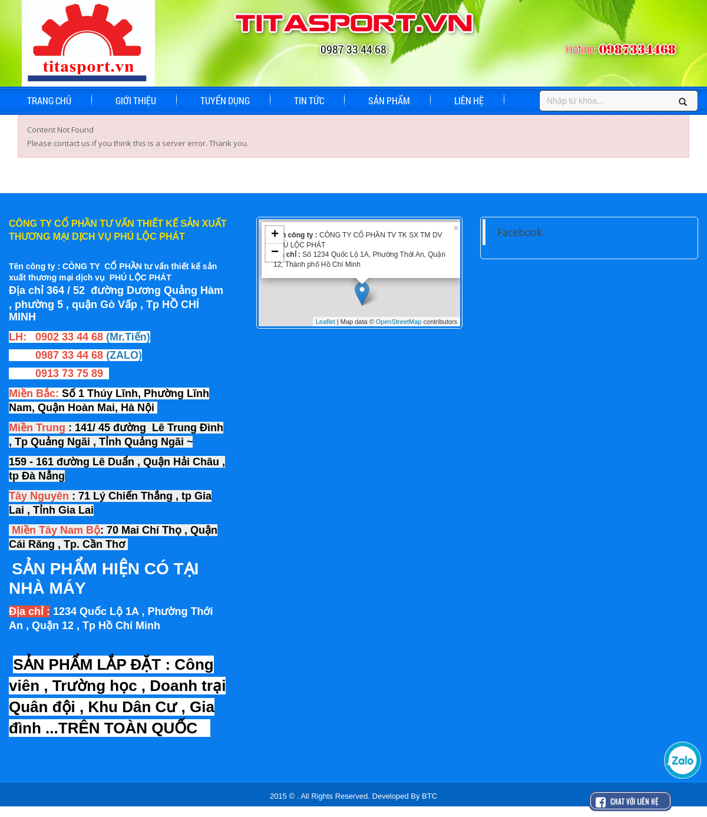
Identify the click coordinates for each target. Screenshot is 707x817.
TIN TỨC (309, 100)
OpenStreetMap (399, 321)
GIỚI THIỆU (135, 100)
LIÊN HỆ (469, 100)
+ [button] (275, 235)
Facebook (519, 232)
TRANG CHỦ (49, 100)
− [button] (275, 253)
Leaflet (325, 321)
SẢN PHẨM (389, 100)
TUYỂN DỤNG (225, 100)
